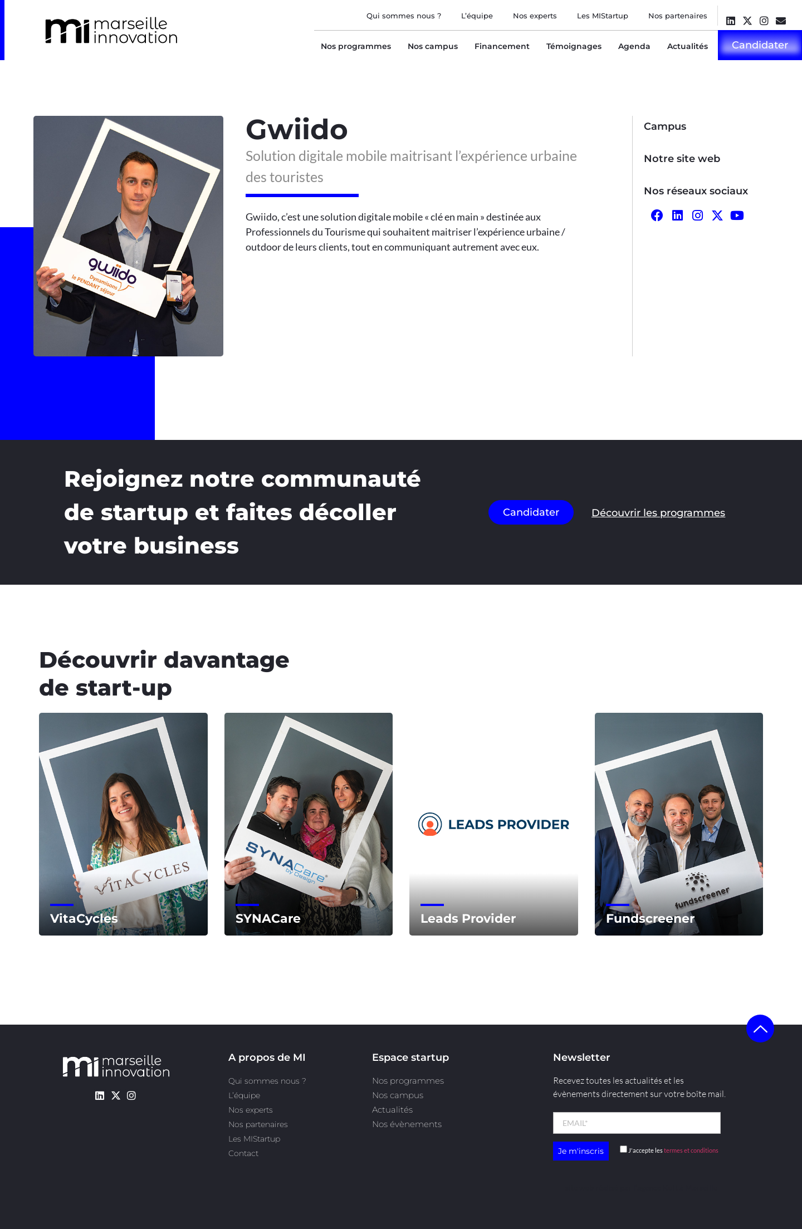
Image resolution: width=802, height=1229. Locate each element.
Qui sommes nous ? (403, 15)
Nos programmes (356, 46)
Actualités (687, 46)
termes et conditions (691, 1150)
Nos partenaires (677, 15)
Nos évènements (407, 1124)
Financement (502, 46)
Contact (243, 1153)
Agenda (634, 46)
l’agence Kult (655, 1187)
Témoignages (574, 46)
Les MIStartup (602, 15)
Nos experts (535, 15)
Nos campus (433, 46)
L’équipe (477, 15)
